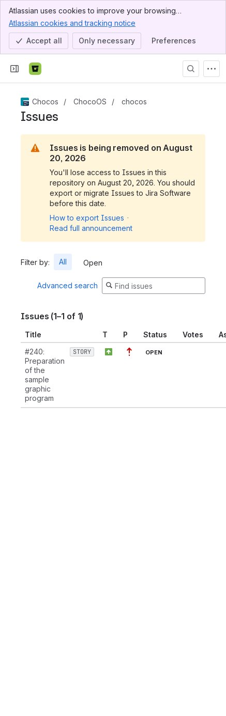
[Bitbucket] (35, 68)
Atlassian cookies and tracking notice (72, 22)
